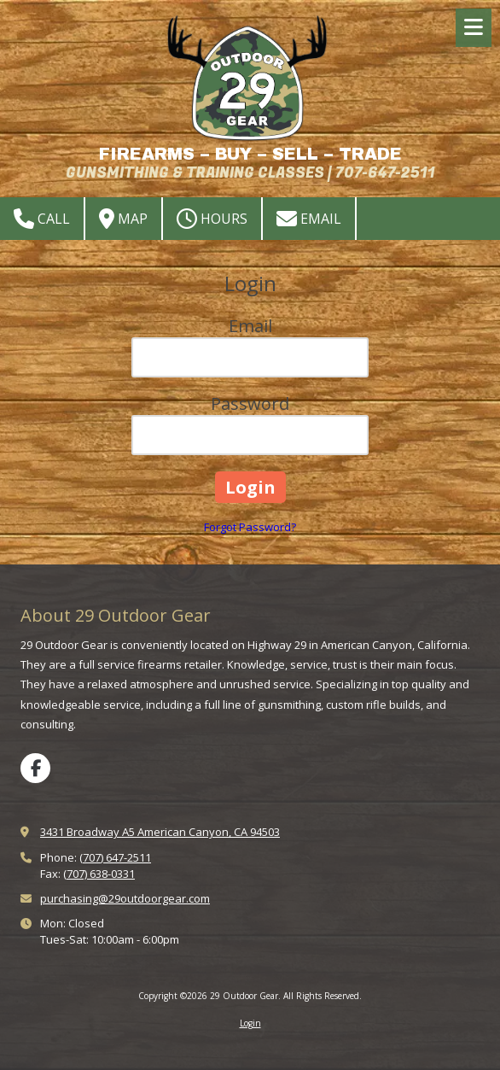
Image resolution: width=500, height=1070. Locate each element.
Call (42, 218)
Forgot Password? (250, 527)
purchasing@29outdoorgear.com (125, 898)
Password (250, 403)
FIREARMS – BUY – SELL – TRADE (250, 154)
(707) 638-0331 (99, 873)
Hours (212, 218)
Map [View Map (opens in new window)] (123, 218)
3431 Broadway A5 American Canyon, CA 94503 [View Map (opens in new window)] (160, 831)
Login (250, 1023)
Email (308, 218)
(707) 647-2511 (115, 857)
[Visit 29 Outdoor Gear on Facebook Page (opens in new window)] (35, 768)
